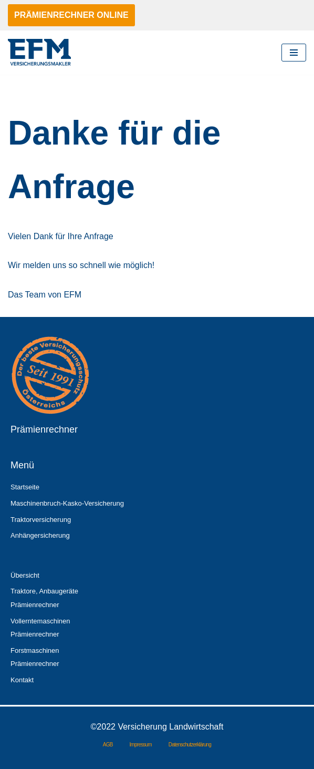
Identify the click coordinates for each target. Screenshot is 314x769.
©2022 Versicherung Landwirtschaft (157, 726)
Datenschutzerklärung (190, 744)
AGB (108, 744)
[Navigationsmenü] (293, 52)
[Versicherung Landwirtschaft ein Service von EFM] (39, 52)
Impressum (141, 744)
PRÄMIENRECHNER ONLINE (71, 15)
